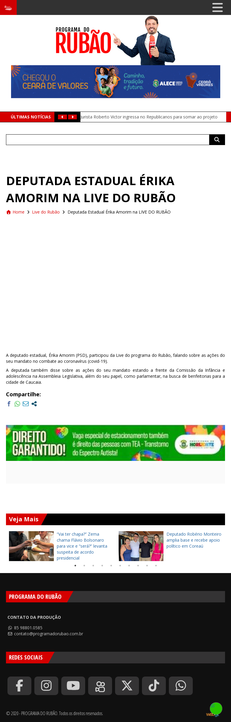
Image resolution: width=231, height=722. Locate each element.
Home (15, 212)
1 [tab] (75, 566)
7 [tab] (129, 566)
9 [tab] (147, 566)
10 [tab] (156, 566)
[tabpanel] (61, 546)
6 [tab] (120, 566)
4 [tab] (102, 566)
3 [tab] (93, 566)
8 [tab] (138, 566)
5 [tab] (111, 566)
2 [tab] (84, 566)
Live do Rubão (46, 212)
